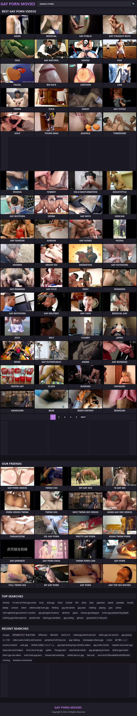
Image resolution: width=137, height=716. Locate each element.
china (60, 602)
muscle (130, 602)
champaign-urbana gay (93, 640)
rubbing (92, 607)
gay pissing (127, 635)
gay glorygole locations (49, 612)
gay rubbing (74, 640)
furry (41, 602)
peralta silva (34, 618)
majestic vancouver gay (122, 645)
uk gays (6, 635)
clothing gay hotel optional (14, 618)
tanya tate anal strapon (13, 650)
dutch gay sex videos (12, 655)
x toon (109, 640)
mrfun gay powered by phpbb (115, 612)
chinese (6, 602)
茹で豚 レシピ (121, 640)
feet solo (91, 655)
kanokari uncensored (22, 660)
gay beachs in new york (97, 618)
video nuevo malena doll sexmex (27, 640)
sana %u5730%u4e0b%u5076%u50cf (114, 655)
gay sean (82, 607)
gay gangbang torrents (99, 650)
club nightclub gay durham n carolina (19, 612)
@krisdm (54, 635)
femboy (55, 607)
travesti (69, 602)
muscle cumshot (10, 645)
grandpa (120, 602)
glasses (80, 618)
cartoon (14, 607)
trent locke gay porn (33, 655)
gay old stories (68, 607)
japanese (101, 602)
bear (92, 602)
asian (84, 602)
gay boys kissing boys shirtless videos (74, 645)
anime (118, 607)
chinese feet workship (54, 655)
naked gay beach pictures (84, 635)
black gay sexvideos (51, 618)
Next (83, 417)
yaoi (110, 607)
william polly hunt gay (39, 607)
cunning (6, 660)
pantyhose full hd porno (55, 640)
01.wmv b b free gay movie (24, 602)
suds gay (24, 645)
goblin (49, 650)
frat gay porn (60, 650)
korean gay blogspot (90, 612)
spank (110, 602)
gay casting (69, 618)
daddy (5, 607)
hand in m (65, 635)
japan (75, 612)
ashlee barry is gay (75, 655)
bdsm (23, 607)
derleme (66, 612)
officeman (42, 635)
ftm (77, 602)
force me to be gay (34, 650)
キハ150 (6, 640)
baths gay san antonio (108, 635)
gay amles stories (101, 645)
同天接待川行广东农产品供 (24, 635)
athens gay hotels (120, 650)
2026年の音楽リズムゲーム (42, 645)
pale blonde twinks (77, 650)
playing (102, 607)
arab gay (50, 602)
